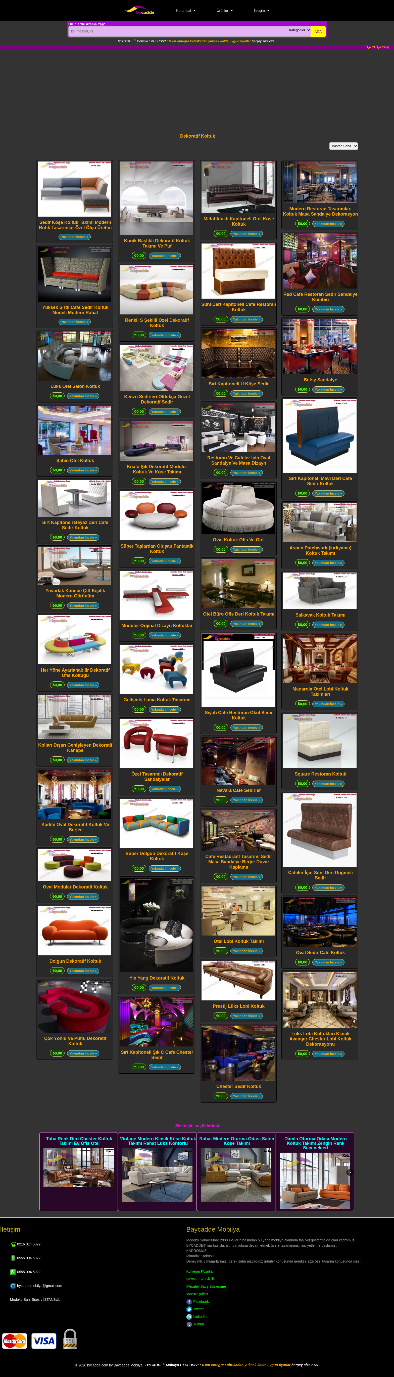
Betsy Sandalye (320, 379)
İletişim (259, 11)
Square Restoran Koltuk (320, 774)
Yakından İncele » (74, 237)
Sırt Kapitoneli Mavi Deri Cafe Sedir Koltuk (320, 481)
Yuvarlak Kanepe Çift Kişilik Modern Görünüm (75, 593)
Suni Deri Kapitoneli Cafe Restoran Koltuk (238, 307)
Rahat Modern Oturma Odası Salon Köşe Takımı (236, 1141)
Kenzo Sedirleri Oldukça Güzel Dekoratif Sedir (157, 399)
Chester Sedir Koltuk (238, 1086)
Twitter (195, 1309)
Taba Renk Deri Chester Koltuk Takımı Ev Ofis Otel (79, 1141)
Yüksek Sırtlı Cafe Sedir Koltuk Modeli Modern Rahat (75, 310)
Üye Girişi (382, 47)
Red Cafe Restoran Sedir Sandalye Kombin (320, 297)
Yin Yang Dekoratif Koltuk (156, 978)
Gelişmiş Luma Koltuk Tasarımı (157, 699)
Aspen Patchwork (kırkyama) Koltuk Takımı (320, 550)
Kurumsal (183, 11)
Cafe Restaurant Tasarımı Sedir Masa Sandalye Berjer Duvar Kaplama (238, 862)
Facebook (197, 1302)
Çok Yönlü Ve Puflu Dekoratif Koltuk (75, 1041)
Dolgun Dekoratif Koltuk (75, 961)
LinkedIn (196, 1317)
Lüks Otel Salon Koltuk (75, 386)
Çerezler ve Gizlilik (200, 1279)
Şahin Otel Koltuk (75, 460)
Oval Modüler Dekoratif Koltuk (75, 886)
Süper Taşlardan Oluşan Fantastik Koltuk (157, 549)
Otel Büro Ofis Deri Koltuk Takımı (238, 614)
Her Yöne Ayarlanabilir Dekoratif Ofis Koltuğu (75, 673)
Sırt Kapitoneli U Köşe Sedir (239, 383)
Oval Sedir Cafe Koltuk (320, 952)
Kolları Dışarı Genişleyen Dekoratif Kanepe (75, 748)
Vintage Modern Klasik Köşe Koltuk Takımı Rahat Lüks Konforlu (158, 1141)
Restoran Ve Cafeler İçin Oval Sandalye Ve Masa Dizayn (238, 460)
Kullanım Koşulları (200, 1271)
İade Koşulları (197, 1294)
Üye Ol (370, 47)
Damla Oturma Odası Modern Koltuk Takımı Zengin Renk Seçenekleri (315, 1143)
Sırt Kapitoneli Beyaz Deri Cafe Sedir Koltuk (75, 525)
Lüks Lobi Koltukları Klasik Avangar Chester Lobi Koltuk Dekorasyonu (320, 1039)
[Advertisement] (197, 88)
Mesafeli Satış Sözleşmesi (206, 1286)
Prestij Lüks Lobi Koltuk (239, 1006)
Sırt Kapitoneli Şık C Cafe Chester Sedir (157, 1055)
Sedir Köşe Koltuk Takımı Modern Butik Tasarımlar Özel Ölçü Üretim (75, 225)
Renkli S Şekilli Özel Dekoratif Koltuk (157, 323)
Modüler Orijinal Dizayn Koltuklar (156, 625)
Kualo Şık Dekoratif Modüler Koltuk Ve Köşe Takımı (157, 469)
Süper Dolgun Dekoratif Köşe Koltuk (157, 856)
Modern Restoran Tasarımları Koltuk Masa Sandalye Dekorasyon (320, 211)
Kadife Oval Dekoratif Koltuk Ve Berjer (75, 827)
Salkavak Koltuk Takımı (321, 615)
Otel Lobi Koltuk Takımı (239, 941)
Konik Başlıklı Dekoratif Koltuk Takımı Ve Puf (157, 243)
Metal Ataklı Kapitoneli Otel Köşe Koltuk (239, 221)
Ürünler (222, 11)
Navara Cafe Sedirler (239, 790)
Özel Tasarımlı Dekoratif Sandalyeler (157, 777)
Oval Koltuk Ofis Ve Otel (239, 539)
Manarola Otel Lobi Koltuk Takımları (320, 691)
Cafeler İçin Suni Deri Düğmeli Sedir (320, 875)
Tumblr (195, 1324)
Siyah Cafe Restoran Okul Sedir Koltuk (239, 715)
